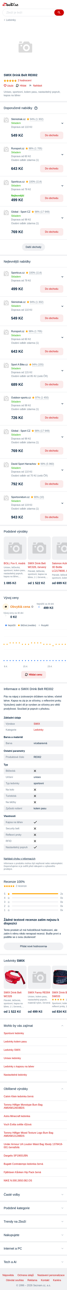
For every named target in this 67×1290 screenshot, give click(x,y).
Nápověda (8, 1275)
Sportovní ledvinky (14, 1033)
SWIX (37, 723)
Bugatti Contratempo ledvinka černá (23, 1164)
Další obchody (33, 247)
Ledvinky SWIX (12, 1050)
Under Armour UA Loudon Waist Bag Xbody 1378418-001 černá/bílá (33, 1146)
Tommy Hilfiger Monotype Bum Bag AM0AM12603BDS (23, 1106)
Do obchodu (51, 135)
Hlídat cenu (33, 674)
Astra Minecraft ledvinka (17, 1116)
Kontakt (45, 1280)
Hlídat (21, 85)
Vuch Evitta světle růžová (17, 1124)
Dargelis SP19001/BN (16, 1155)
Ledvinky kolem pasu (15, 1041)
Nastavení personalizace (51, 1275)
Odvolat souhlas (15, 1280)
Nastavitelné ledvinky (15, 1074)
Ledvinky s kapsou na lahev (19, 1066)
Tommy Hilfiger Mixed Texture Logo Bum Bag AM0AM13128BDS (28, 1134)
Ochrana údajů (25, 1275)
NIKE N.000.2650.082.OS (18, 1180)
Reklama (32, 1280)
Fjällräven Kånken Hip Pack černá (22, 1172)
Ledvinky (11, 20)
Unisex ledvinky (12, 1058)
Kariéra (57, 1280)
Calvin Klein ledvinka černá (18, 1096)
